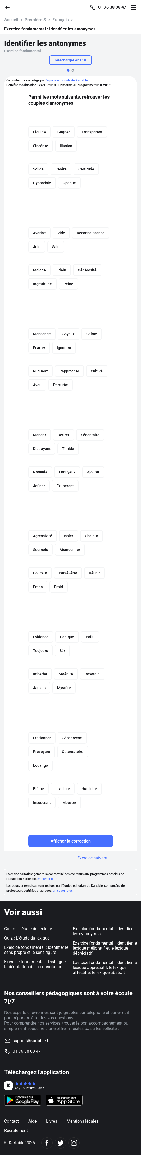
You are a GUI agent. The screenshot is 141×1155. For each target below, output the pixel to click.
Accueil (11, 19)
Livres (51, 1121)
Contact (11, 1121)
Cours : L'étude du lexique (28, 928)
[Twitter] (60, 1143)
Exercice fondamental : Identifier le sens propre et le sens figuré (36, 950)
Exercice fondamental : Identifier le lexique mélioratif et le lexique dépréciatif (105, 948)
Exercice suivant (92, 858)
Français (60, 19)
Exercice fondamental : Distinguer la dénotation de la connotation (35, 964)
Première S (35, 19)
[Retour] (9, 7)
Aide (32, 1121)
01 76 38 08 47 (112, 7)
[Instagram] (74, 1143)
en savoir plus (47, 879)
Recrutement (16, 1130)
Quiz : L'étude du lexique (26, 938)
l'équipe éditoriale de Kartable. (67, 80)
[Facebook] (47, 1143)
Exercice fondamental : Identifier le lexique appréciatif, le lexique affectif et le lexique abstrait (105, 967)
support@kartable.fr (31, 1040)
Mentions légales (82, 1121)
